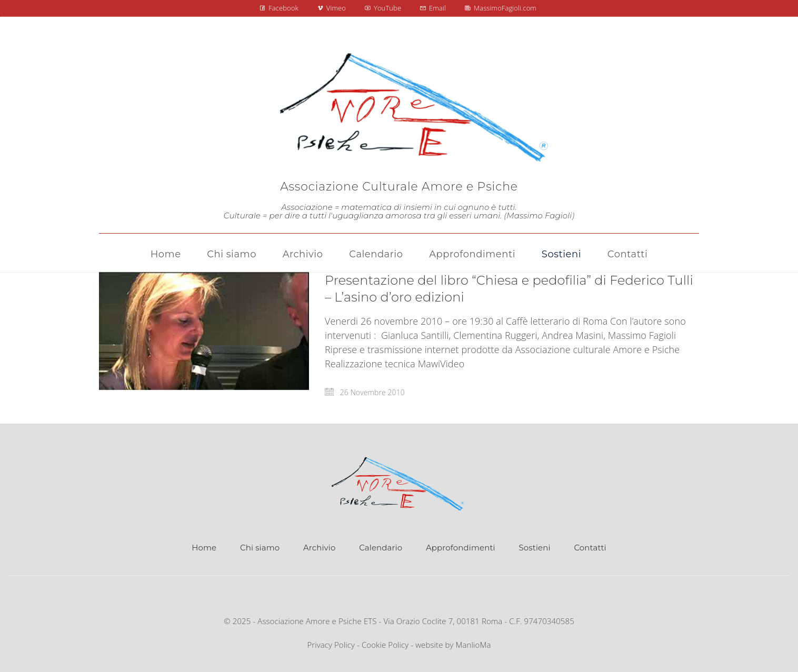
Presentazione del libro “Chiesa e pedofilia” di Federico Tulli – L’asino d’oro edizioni (509, 289)
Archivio (319, 548)
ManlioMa (473, 644)
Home (204, 548)
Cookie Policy (385, 644)
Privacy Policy (331, 644)
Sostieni (535, 548)
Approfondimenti (460, 548)
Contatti (590, 548)
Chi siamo (260, 548)
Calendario (380, 548)
